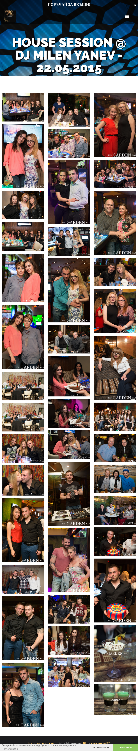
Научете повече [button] (10, 749)
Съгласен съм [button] (125, 747)
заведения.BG (101, 743)
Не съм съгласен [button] (101, 747)
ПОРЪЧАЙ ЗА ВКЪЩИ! (69, 4)
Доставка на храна (41, 743)
